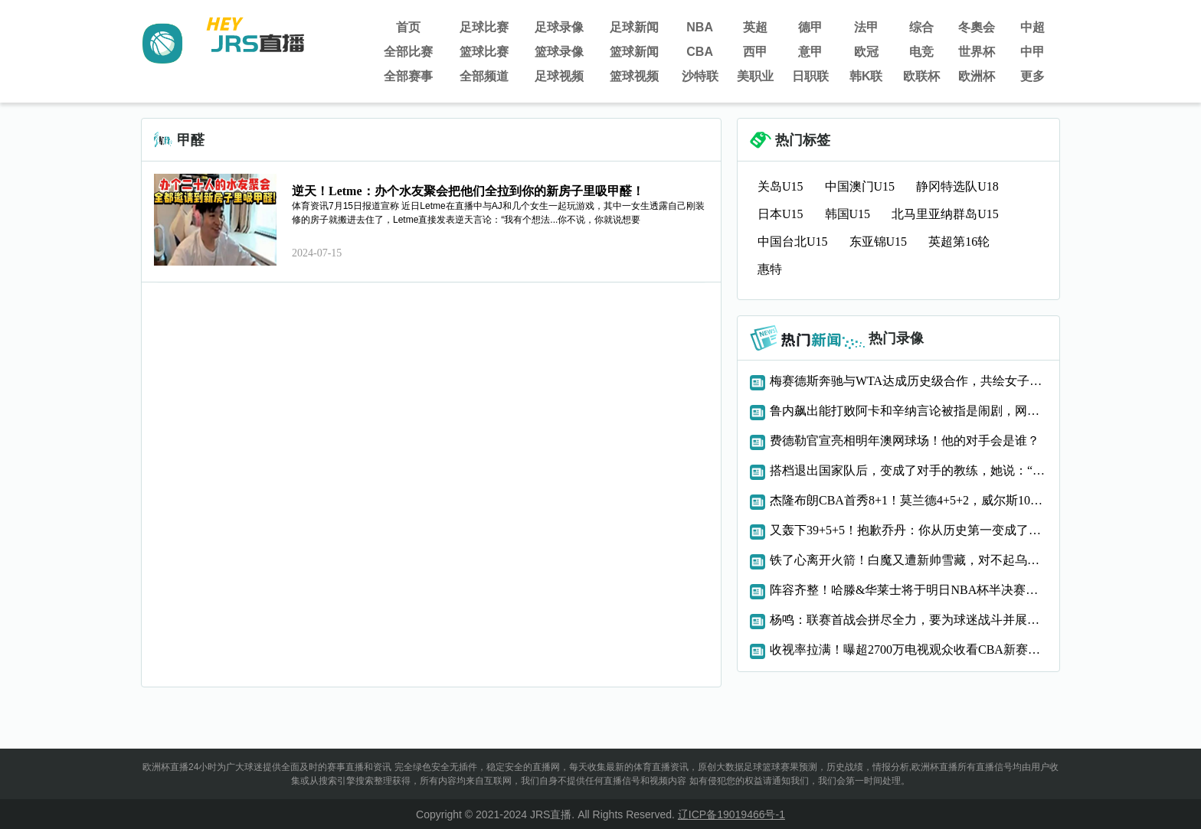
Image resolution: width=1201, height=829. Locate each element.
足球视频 (559, 76)
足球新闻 (634, 27)
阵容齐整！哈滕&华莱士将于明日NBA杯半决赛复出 (908, 589)
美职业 (755, 76)
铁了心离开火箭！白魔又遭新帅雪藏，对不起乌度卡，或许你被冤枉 (908, 559)
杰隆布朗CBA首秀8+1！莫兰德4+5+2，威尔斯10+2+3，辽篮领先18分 (908, 500)
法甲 (866, 27)
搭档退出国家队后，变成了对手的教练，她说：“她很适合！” (908, 470)
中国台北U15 (793, 241)
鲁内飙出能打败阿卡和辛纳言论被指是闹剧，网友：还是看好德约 (908, 410)
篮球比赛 (484, 51)
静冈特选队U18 (957, 186)
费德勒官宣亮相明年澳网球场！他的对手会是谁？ (904, 440)
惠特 (770, 269)
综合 (921, 27)
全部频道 (484, 76)
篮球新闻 (634, 51)
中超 (1032, 27)
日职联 (810, 76)
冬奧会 (976, 27)
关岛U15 (780, 186)
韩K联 (866, 76)
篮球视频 (634, 76)
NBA (699, 27)
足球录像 (559, 27)
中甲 (1032, 51)
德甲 (810, 27)
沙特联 (700, 76)
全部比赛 (408, 51)
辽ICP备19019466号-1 (731, 814)
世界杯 (976, 51)
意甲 (810, 51)
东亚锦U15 (878, 241)
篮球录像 (559, 51)
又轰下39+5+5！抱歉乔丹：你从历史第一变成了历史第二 (908, 530)
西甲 (755, 51)
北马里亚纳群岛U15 (945, 213)
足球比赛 (484, 27)
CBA (699, 51)
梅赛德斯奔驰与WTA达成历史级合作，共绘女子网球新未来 (908, 380)
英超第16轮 (959, 241)
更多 (1032, 76)
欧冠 (866, 51)
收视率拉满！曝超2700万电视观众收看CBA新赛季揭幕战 (908, 649)
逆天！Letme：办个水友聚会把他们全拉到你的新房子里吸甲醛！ (468, 190)
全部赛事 (408, 76)
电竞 (921, 51)
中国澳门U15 (860, 186)
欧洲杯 (976, 76)
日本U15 (780, 213)
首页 (408, 27)
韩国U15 (848, 213)
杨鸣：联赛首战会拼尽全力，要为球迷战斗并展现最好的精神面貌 (908, 619)
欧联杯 (921, 76)
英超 (755, 27)
